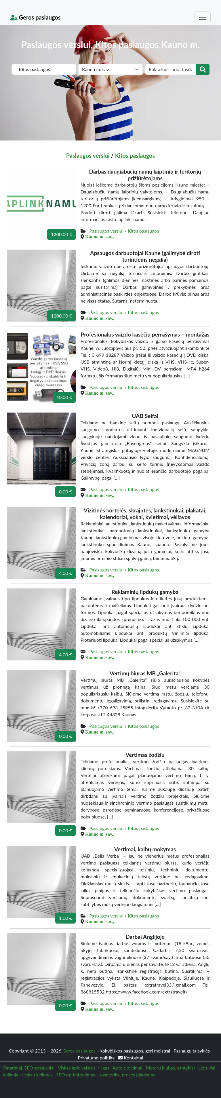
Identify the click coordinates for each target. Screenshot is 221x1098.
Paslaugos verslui (88, 155)
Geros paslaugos (35, 17)
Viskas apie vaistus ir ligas (83, 1067)
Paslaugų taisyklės (192, 1050)
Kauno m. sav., (99, 236)
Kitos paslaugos (135, 155)
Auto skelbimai (127, 1067)
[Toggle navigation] (203, 17)
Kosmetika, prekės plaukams (126, 1074)
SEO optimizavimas (75, 1074)
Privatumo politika (97, 1057)
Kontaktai (130, 1057)
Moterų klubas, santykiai (170, 1067)
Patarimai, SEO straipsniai (28, 1067)
